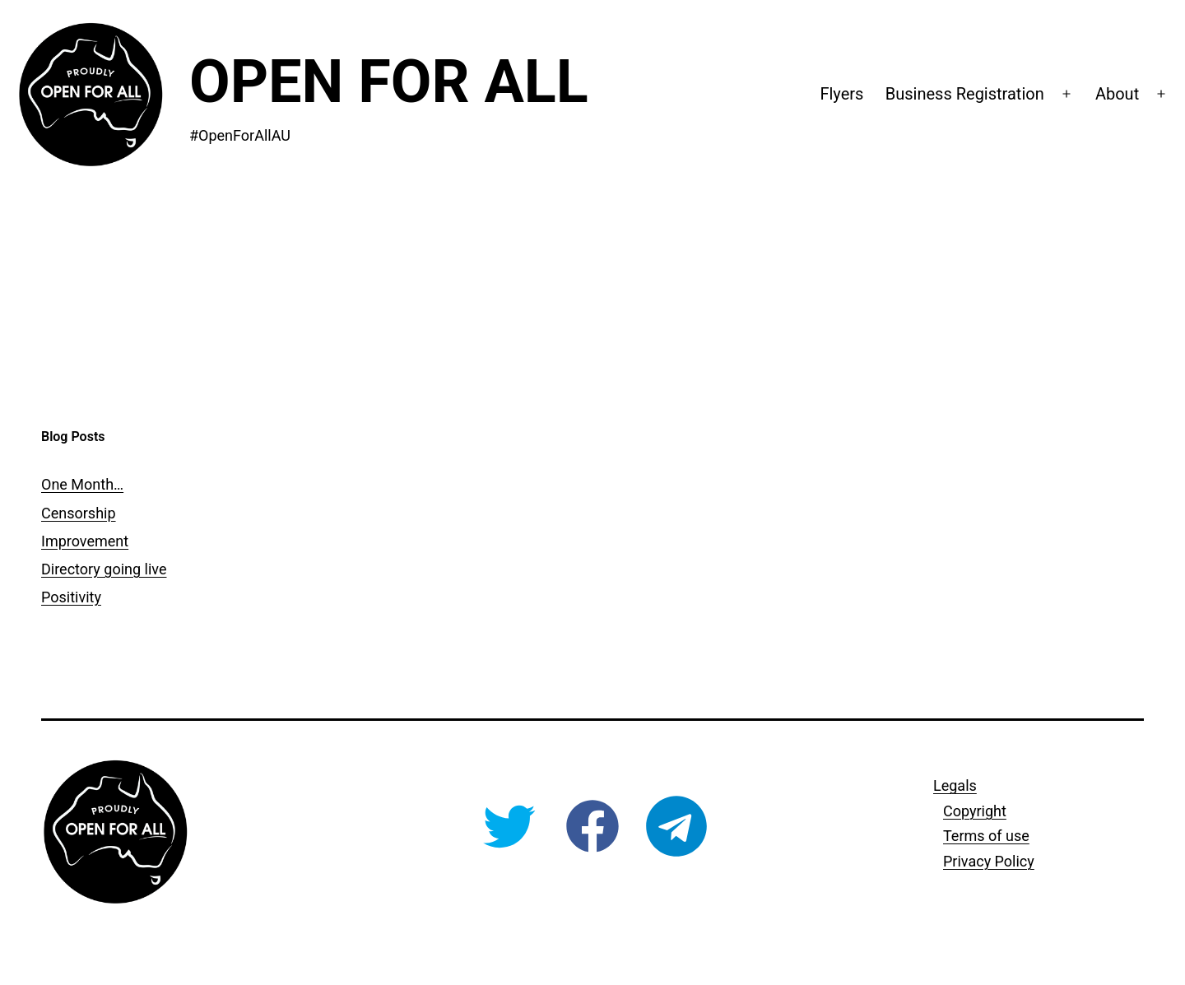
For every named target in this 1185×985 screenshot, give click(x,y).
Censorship (78, 513)
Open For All (388, 82)
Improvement (84, 541)
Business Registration (964, 94)
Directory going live (103, 569)
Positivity (71, 597)
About (1117, 94)
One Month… (82, 484)
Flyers (841, 94)
